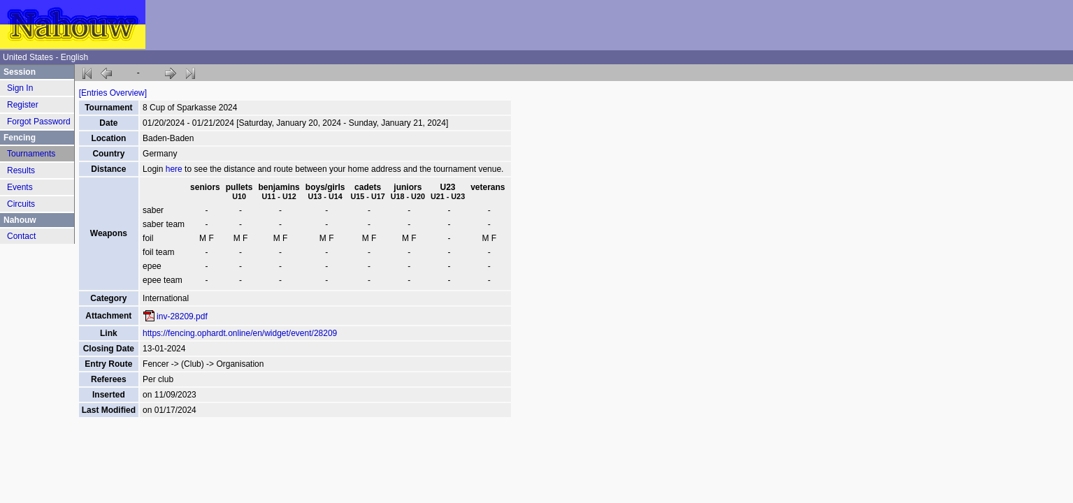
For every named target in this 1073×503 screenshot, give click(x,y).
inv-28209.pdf (182, 316)
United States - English (45, 57)
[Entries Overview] (113, 93)
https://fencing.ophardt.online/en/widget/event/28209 (240, 333)
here (174, 169)
